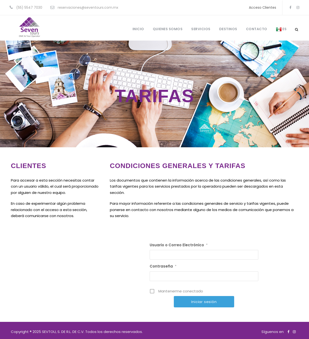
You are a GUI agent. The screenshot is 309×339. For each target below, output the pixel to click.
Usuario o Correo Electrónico (179, 244)
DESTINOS (228, 29)
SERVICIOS (201, 29)
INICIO (138, 29)
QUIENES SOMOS (168, 29)
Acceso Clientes (262, 7)
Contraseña (163, 266)
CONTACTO (256, 29)
